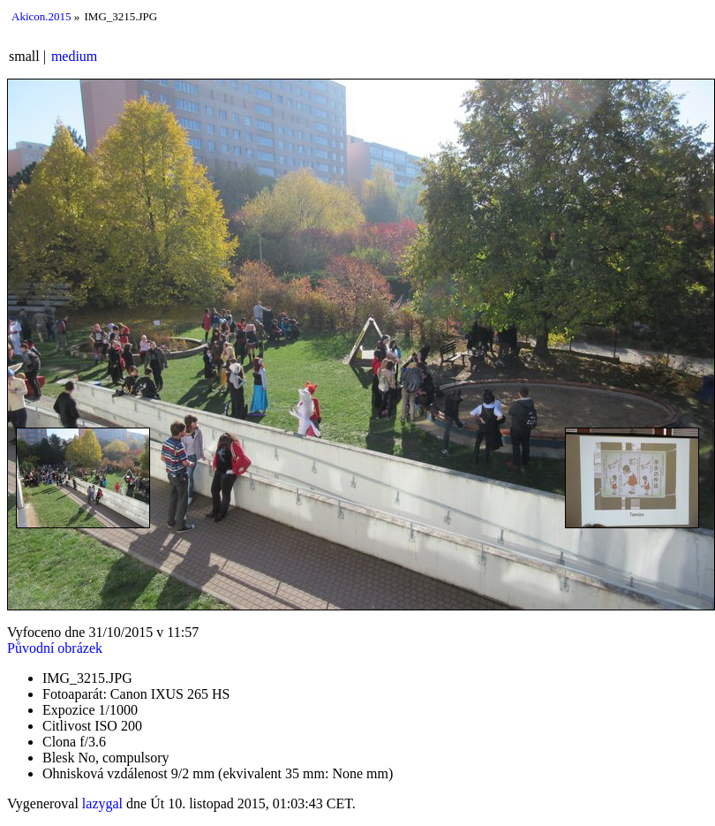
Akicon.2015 (41, 16)
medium (74, 56)
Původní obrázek (54, 647)
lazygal (102, 803)
